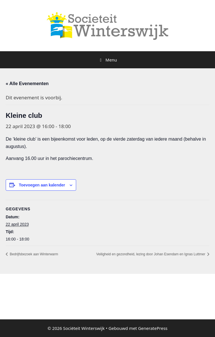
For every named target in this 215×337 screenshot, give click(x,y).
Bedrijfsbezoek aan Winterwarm (33, 254)
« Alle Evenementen (27, 83)
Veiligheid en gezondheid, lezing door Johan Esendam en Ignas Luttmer (151, 254)
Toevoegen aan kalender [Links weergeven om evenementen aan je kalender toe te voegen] (42, 185)
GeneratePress (152, 328)
